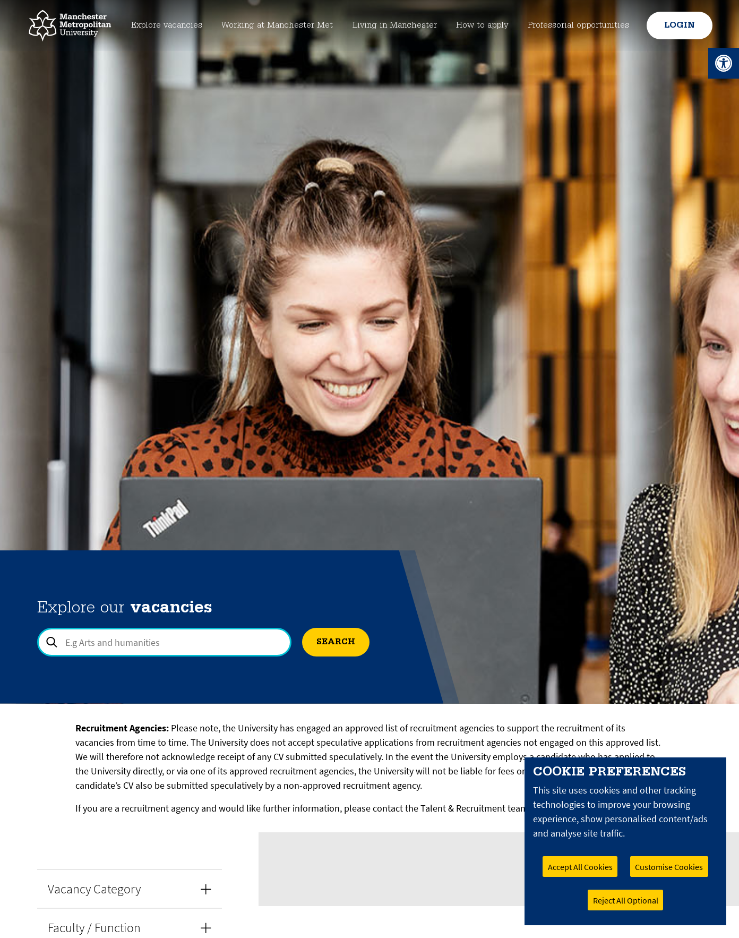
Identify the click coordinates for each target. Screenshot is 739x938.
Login (678, 25)
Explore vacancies (163, 25)
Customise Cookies (669, 867)
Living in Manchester (395, 25)
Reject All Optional (625, 900)
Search (335, 642)
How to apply (483, 25)
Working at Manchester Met (275, 25)
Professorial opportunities (578, 25)
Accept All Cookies (580, 867)
